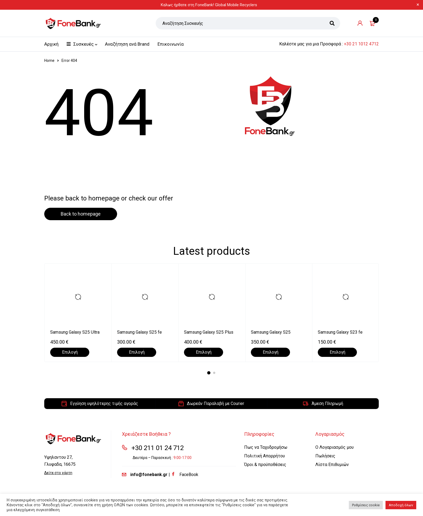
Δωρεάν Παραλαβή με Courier (215, 403)
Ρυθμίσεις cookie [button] (366, 505)
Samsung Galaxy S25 (271, 332)
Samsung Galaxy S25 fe (139, 332)
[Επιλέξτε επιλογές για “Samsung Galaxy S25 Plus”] (203, 352)
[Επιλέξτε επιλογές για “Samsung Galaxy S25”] (270, 352)
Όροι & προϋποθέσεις (265, 464)
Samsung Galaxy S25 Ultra (75, 332)
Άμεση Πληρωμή (327, 403)
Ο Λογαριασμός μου (334, 447)
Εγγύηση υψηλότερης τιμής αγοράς (104, 403)
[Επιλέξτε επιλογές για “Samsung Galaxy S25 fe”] (136, 352)
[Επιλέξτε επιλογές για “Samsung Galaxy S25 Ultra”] (69, 352)
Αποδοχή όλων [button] (401, 505)
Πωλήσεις (325, 455)
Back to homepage (81, 214)
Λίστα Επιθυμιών (332, 464)
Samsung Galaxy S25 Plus (208, 332)
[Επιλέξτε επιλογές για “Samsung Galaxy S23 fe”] (337, 352)
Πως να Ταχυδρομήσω (265, 447)
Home (49, 60)
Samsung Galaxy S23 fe (340, 332)
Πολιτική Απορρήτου (264, 455)
